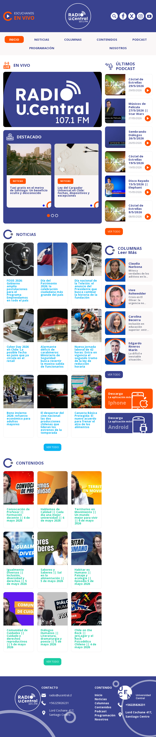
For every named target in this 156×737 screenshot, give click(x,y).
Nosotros (118, 48)
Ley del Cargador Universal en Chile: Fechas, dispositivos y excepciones (74, 191)
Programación (41, 48)
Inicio (14, 39)
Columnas (73, 39)
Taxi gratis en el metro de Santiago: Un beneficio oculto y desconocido (29, 190)
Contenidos (107, 39)
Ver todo (114, 231)
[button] (48, 215)
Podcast (139, 39)
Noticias (41, 39)
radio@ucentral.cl (60, 695)
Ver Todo (52, 447)
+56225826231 (59, 703)
